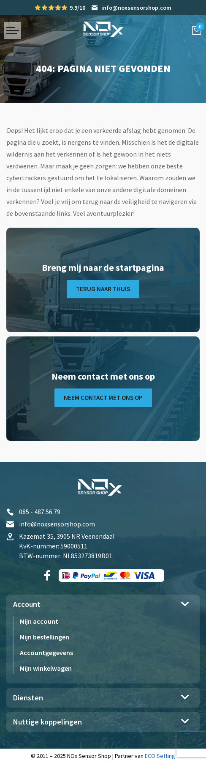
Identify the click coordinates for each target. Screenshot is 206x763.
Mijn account (39, 621)
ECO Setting (160, 756)
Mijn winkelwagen (46, 668)
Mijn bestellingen (44, 637)
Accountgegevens (46, 652)
